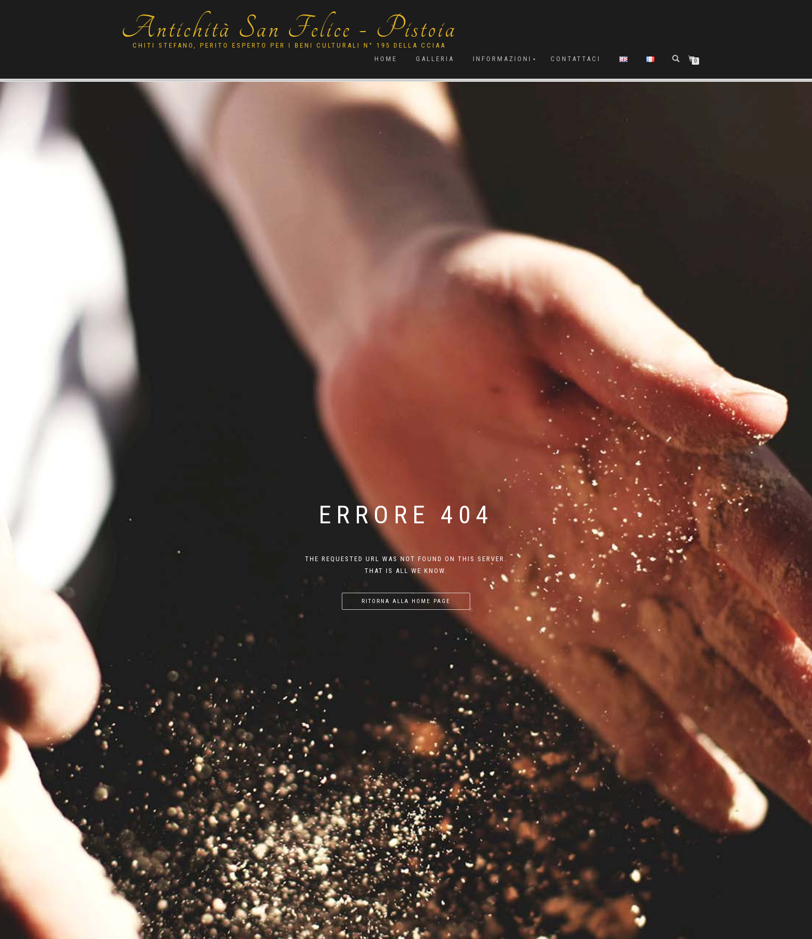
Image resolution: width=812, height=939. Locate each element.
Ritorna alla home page (406, 601)
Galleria (435, 59)
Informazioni (502, 59)
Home (385, 59)
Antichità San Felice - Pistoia (289, 28)
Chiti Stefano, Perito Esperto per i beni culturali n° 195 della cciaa (289, 45)
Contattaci (575, 59)
